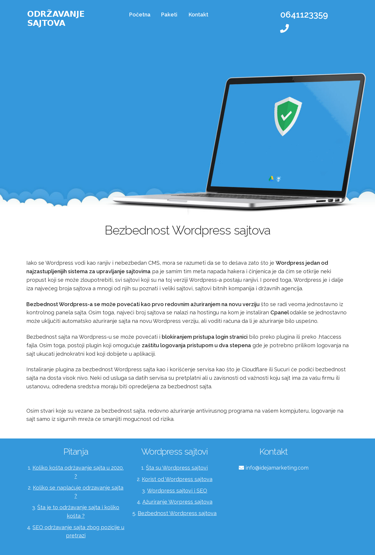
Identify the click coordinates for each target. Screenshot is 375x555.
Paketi (169, 14)
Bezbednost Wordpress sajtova (177, 513)
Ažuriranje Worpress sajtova (177, 502)
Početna (140, 14)
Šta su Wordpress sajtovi (177, 468)
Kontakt (198, 14)
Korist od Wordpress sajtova (177, 479)
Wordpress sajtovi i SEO (177, 490)
